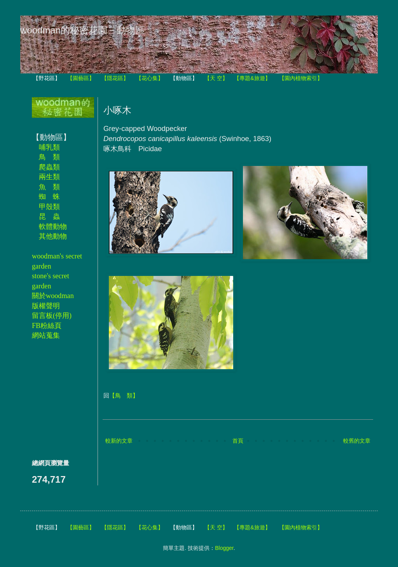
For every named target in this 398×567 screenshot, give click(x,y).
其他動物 (53, 236)
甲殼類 (49, 207)
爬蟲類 (49, 167)
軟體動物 (53, 226)
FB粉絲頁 (46, 326)
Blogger (224, 548)
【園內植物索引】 (301, 78)
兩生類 (49, 177)
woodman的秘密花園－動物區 (82, 30)
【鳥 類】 (123, 395)
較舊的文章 (356, 441)
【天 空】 (216, 78)
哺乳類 (49, 147)
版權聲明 (46, 306)
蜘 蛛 (49, 197)
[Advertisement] (55, 399)
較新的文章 (119, 441)
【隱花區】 (115, 78)
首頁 (237, 441)
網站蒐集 (46, 335)
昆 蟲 (49, 216)
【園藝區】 (80, 78)
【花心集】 (149, 78)
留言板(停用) (52, 315)
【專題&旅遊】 (252, 78)
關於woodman (53, 296)
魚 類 (49, 187)
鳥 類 (49, 157)
